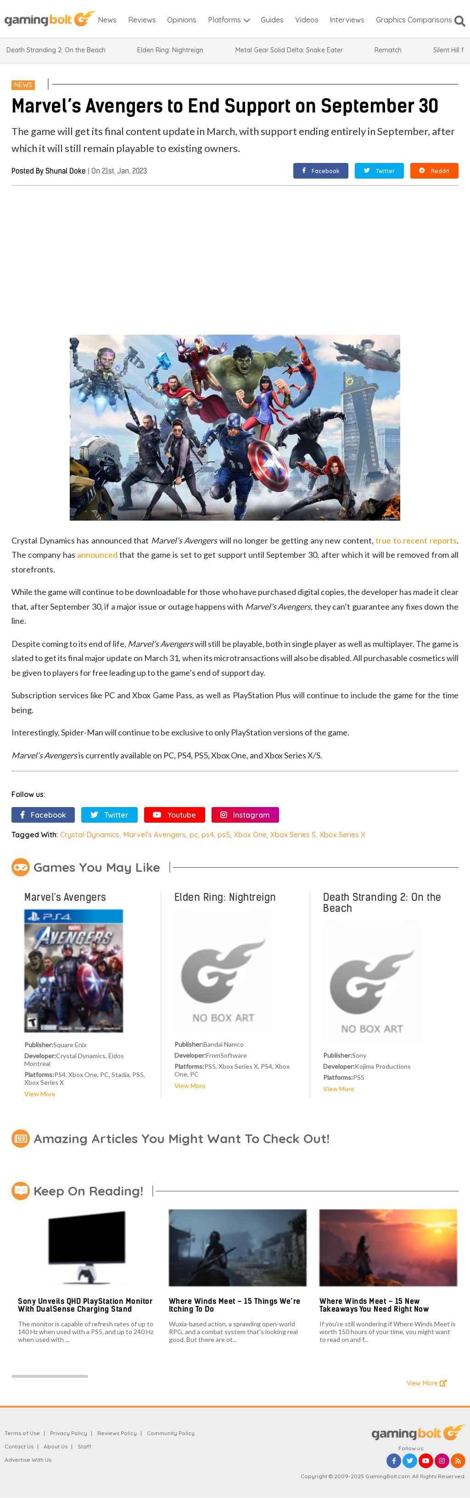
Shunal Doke (65, 171)
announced (97, 555)
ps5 (224, 834)
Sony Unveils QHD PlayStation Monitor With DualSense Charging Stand (85, 1305)
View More (40, 1094)
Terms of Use (22, 1433)
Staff (84, 1446)
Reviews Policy (117, 1433)
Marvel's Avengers (154, 834)
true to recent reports (416, 540)
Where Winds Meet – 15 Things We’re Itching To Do (235, 1305)
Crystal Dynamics (89, 834)
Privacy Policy (68, 1433)
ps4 (207, 834)
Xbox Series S (293, 834)
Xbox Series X (342, 834)
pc (194, 834)
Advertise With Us (28, 1459)
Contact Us (19, 1446)
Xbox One (250, 834)
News (23, 85)
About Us (55, 1446)
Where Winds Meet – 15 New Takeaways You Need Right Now (374, 1305)
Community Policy (171, 1433)
